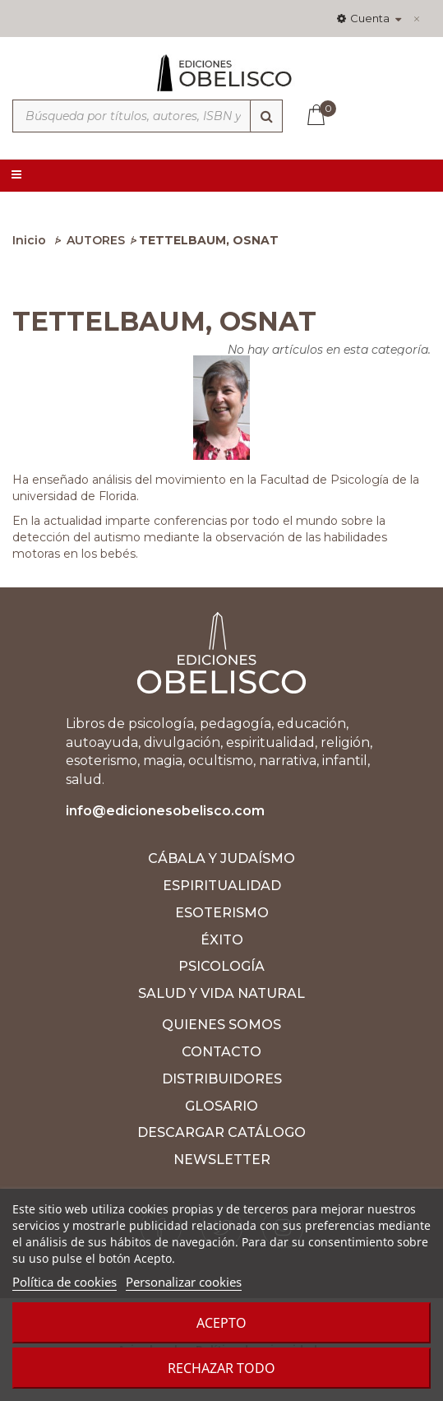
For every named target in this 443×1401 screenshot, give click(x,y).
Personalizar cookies (184, 1281)
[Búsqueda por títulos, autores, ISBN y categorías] (147, 116)
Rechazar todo (221, 1368)
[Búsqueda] (266, 116)
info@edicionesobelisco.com (165, 811)
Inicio (29, 240)
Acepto (221, 1323)
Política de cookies (64, 1281)
